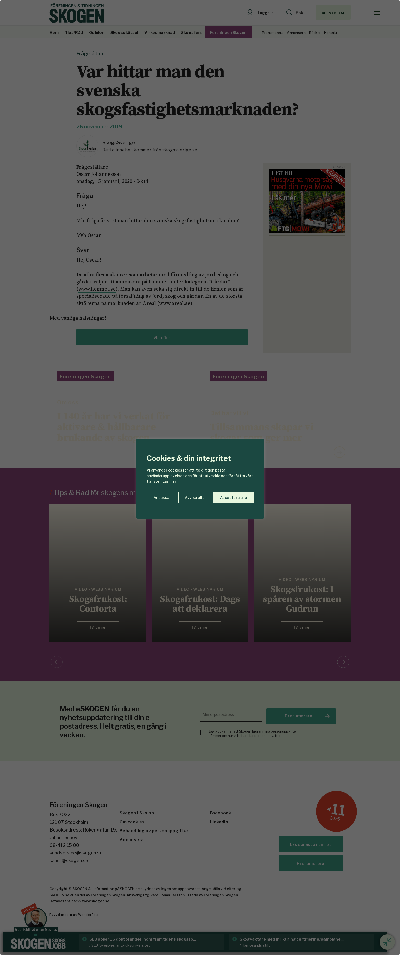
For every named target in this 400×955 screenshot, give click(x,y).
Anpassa (161, 497)
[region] (200, 477)
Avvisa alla (194, 497)
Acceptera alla (233, 497)
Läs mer (169, 481)
